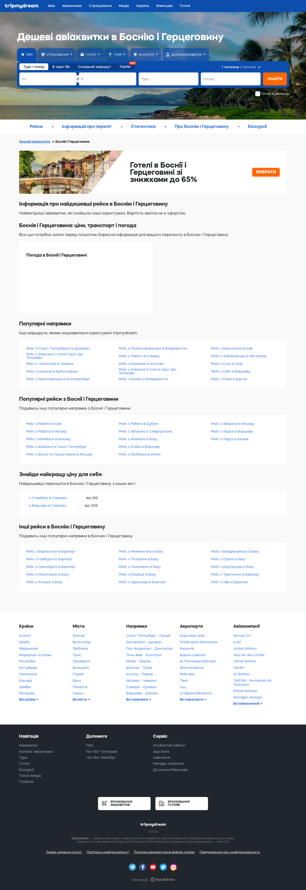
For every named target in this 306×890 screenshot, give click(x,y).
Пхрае (78, 674)
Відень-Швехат (193, 655)
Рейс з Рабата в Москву (46, 431)
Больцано (81, 667)
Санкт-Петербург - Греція (148, 635)
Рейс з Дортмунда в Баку (232, 566)
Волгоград (82, 642)
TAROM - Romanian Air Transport (252, 682)
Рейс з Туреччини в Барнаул (235, 574)
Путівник (26, 781)
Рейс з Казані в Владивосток (143, 379)
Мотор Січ (242, 635)
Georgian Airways (247, 697)
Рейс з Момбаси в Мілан (140, 454)
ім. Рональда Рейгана (198, 661)
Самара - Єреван (141, 687)
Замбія (25, 687)
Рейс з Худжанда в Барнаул (142, 582)
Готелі (24, 763)
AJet (237, 642)
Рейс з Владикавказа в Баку (235, 551)
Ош (183, 687)
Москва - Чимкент (141, 680)
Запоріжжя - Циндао (144, 642)
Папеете (80, 687)
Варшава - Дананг (142, 693)
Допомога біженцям (170, 769)
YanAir (238, 667)
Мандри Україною (168, 763)
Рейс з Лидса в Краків (229, 439)
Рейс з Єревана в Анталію (141, 363)
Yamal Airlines (244, 661)
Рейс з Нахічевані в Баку (140, 566)
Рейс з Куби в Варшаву (230, 371)
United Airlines (245, 648)
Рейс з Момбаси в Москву (48, 439)
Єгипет (25, 635)
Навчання (161, 757)
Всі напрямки (137, 699)
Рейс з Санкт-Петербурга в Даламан (58, 348)
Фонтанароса (191, 667)
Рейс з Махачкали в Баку (47, 574)
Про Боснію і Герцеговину (202, 126)
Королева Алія (192, 635)
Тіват (184, 680)
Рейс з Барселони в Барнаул (50, 551)
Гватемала (28, 674)
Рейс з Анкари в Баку (44, 582)
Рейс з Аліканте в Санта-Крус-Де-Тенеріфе (148, 371)
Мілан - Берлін (138, 661)
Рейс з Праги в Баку (228, 559)
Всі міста (80, 699)
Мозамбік (27, 661)
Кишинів (187, 648)
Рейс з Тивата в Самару (139, 356)
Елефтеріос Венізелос (199, 642)
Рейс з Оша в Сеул (227, 363)
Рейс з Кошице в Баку (137, 574)
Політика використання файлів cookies (164, 852)
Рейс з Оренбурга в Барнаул (50, 566)
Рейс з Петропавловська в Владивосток (153, 348)
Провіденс (82, 661)
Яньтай (79, 635)
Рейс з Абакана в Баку (138, 439)
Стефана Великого (196, 693)
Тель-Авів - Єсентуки (144, 655)
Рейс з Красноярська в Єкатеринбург (58, 379)
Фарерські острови (35, 655)
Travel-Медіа (30, 775)
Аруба (24, 642)
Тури (23, 757)
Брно (77, 680)
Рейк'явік (187, 674)
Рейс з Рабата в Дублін (138, 423)
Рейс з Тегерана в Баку (138, 559)
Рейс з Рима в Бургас (229, 379)
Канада (25, 680)
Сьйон (78, 693)
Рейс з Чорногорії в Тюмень (49, 363)
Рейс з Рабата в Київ (43, 423)
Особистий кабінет (169, 745)
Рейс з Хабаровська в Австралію (239, 356)
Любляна (80, 648)
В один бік (61, 66)
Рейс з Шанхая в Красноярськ (52, 371)
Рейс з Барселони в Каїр (232, 348)
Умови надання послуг (64, 852)
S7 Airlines (241, 674)
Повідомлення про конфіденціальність (230, 852)
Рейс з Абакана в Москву (232, 423)
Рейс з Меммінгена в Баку (141, 551)
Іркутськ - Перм (139, 667)
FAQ (89, 745)
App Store (161, 751)
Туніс (77, 655)
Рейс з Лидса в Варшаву (232, 431)
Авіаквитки (28, 745)
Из (24, 79)
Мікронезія (28, 648)
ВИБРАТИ (266, 172)
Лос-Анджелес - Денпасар (149, 648)
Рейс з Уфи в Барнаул (229, 582)
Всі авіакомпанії (246, 703)
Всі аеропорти (192, 699)
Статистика (143, 126)
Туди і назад (33, 66)
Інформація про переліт (87, 126)
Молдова (27, 693)
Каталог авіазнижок (36, 751)
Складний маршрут (94, 66)
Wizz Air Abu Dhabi (248, 655)
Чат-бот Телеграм (101, 751)
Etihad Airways (245, 690)
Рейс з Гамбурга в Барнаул (49, 559)
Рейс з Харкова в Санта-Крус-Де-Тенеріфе (55, 355)
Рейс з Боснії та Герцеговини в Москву (59, 454)
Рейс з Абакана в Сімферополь (145, 431)
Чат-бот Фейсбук (100, 757)
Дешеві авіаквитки (35, 141)
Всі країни (27, 699)
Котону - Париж (139, 674)
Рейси (36, 126)
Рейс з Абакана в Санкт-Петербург (56, 446)
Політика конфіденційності (108, 852)
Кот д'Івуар (28, 667)
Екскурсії (257, 126)
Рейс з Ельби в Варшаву (139, 446)
